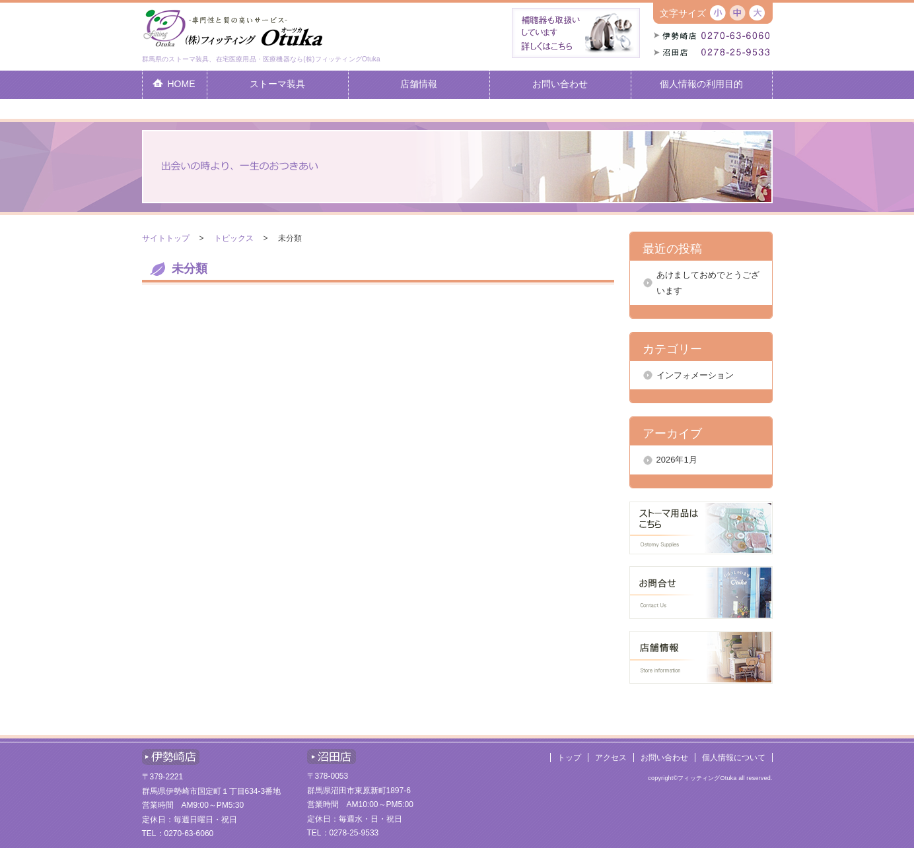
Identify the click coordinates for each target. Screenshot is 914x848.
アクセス (611, 757)
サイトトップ (166, 238)
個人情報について (733, 757)
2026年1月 (676, 460)
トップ (569, 757)
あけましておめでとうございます (707, 282)
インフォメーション (695, 375)
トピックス (234, 238)
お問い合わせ (664, 757)
